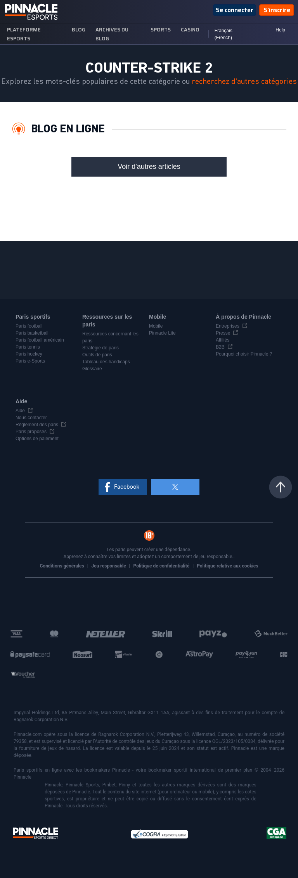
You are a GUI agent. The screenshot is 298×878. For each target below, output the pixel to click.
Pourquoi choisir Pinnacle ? (244, 354)
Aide (20, 410)
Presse (223, 333)
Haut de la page (280, 487)
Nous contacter (31, 417)
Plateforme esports (24, 34)
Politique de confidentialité (162, 566)
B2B (220, 347)
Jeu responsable (109, 566)
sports (161, 30)
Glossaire (92, 368)
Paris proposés (31, 431)
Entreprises (227, 326)
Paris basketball (32, 333)
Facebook (126, 486)
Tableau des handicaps (106, 361)
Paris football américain (40, 340)
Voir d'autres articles (149, 166)
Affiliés (222, 340)
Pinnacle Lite (162, 333)
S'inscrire (276, 10)
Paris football (29, 326)
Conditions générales (62, 566)
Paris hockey (29, 354)
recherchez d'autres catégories (244, 81)
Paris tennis (28, 347)
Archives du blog (111, 34)
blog (78, 30)
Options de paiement (37, 438)
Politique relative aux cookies (227, 566)
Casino (190, 30)
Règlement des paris (37, 424)
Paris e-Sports (30, 361)
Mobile (156, 326)
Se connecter (234, 10)
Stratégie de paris (100, 348)
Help (280, 30)
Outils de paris (97, 354)
